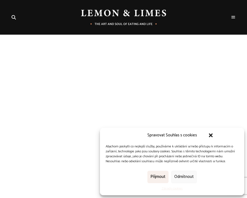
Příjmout (157, 176)
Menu (233, 17)
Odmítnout (184, 176)
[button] (211, 135)
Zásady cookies (172, 188)
